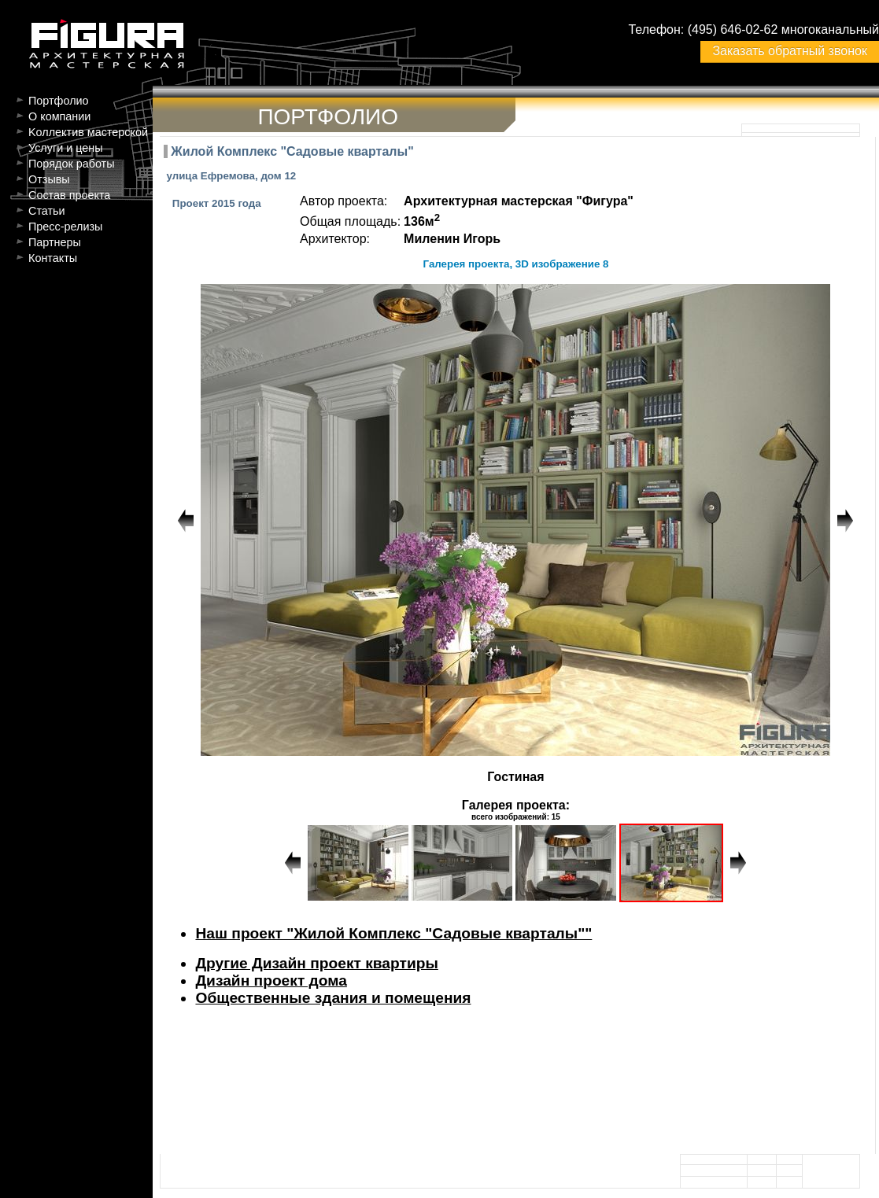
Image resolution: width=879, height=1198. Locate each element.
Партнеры (54, 242)
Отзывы (49, 179)
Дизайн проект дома (270, 980)
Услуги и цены (65, 148)
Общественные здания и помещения (333, 998)
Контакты (52, 258)
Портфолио (58, 100)
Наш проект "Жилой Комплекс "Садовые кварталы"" (393, 933)
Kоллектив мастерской (88, 132)
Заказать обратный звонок (789, 50)
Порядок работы (71, 163)
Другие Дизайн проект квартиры (316, 963)
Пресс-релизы (65, 226)
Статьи (46, 211)
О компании (59, 116)
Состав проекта (69, 195)
